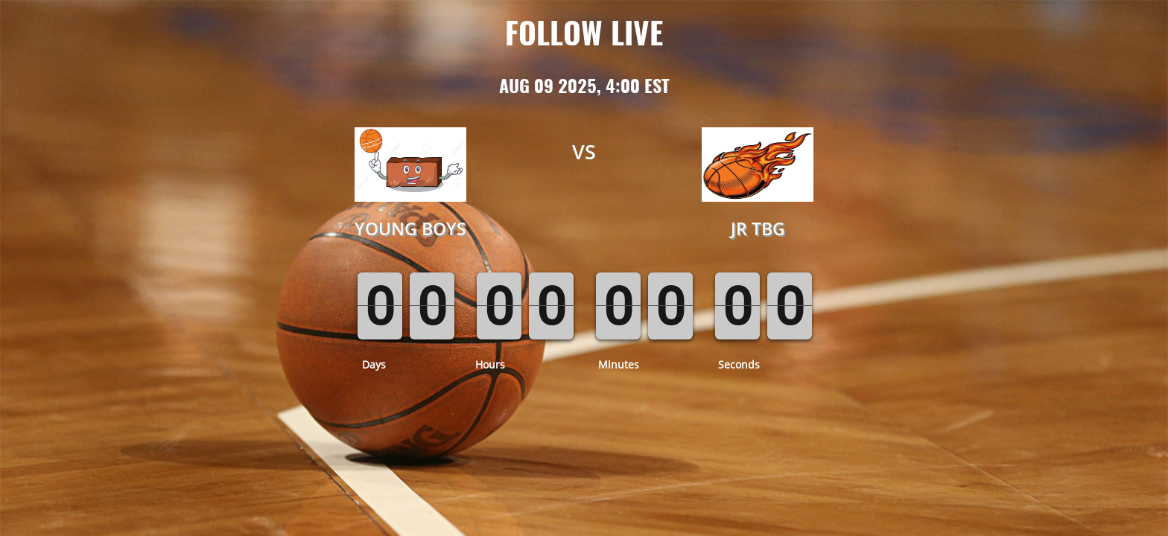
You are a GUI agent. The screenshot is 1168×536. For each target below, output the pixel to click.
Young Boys (410, 228)
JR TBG (758, 228)
